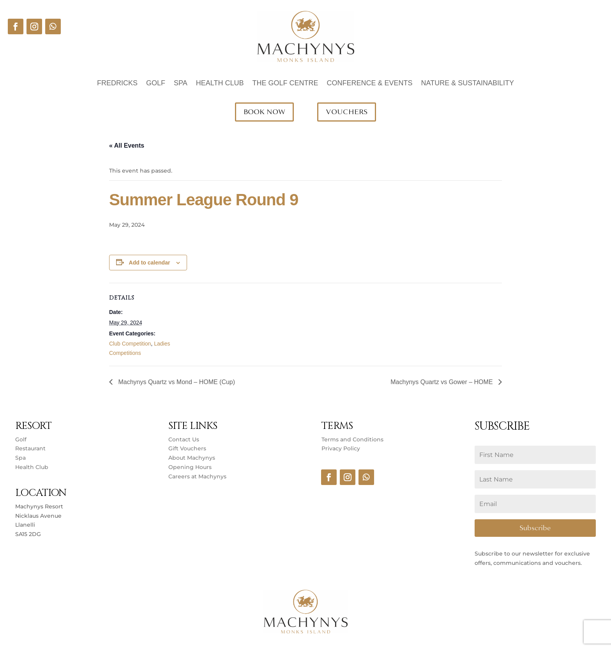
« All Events (126, 145)
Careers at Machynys (198, 476)
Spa (180, 83)
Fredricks (117, 83)
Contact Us (183, 439)
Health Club (220, 83)
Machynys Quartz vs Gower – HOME (442, 382)
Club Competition (130, 343)
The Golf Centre (285, 83)
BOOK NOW (264, 111)
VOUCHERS (346, 111)
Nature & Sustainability (467, 83)
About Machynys (191, 457)
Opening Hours (190, 467)
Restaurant (30, 448)
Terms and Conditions (352, 439)
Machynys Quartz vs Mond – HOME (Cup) (176, 382)
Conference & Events (370, 83)
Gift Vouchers (187, 448)
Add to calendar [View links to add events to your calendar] (149, 262)
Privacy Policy (340, 448)
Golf (155, 83)
